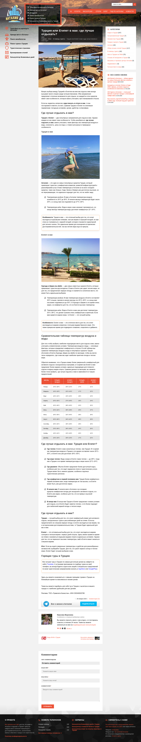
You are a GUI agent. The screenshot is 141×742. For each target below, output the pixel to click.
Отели (98, 11)
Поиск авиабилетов (37, 15)
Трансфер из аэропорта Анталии (41, 7)
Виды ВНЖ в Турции (53, 637)
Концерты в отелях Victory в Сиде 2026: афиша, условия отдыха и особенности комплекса (119, 86)
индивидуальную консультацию (84, 625)
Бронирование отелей (19, 52)
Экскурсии (87, 11)
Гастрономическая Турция (116, 36)
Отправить (47, 706)
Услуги (77, 11)
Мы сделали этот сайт (12, 724)
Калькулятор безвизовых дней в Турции (44, 21)
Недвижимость (112, 64)
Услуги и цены (116, 736)
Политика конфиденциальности (16, 736)
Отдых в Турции (113, 32)
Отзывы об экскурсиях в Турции (118, 57)
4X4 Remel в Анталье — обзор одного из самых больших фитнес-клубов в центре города (120, 80)
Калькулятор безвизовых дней (22, 57)
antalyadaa (115, 730)
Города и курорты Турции (116, 42)
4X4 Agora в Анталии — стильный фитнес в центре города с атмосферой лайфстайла (121, 93)
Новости (130, 11)
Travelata (50, 564)
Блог (105, 11)
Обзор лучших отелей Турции (117, 48)
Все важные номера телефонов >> (50, 733)
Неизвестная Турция (114, 39)
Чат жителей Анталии (121, 732)
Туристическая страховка (20, 48)
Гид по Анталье (117, 11)
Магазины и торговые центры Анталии (120, 60)
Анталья (110, 45)
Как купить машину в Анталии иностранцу (87, 638)
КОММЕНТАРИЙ (46, 686)
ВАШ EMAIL (45, 677)
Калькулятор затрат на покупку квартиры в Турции (86, 729)
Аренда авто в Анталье (38, 10)
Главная (44, 39)
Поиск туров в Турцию (38, 18)
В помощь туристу (59, 39)
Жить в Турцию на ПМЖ (115, 54)
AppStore (82, 569)
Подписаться (88, 604)
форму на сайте (117, 726)
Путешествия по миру (114, 67)
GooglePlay (93, 569)
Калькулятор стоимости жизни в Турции (85, 726)
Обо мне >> (69, 628)
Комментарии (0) (94, 599)
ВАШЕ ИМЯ (45, 668)
